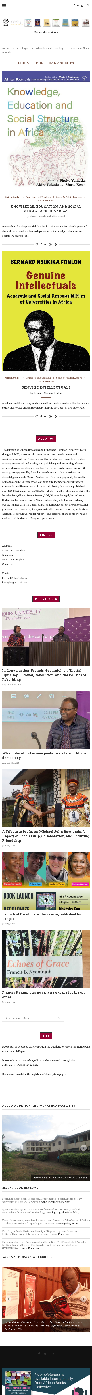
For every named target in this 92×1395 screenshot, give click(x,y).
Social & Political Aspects (70, 197)
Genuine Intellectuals (46, 388)
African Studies (11, 197)
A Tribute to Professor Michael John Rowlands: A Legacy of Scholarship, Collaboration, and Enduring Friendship (45, 836)
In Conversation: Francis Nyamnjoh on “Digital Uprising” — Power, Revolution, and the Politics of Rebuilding (44, 675)
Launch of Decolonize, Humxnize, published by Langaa (41, 916)
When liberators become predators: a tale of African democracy (45, 755)
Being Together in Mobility (55, 1201)
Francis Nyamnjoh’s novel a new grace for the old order (44, 994)
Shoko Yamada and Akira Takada (47, 217)
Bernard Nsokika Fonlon (48, 394)
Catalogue (22, 48)
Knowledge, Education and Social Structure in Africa (46, 209)
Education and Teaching (49, 48)
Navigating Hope (68, 1223)
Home (5, 48)
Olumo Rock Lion (59, 1234)
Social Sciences (46, 201)
